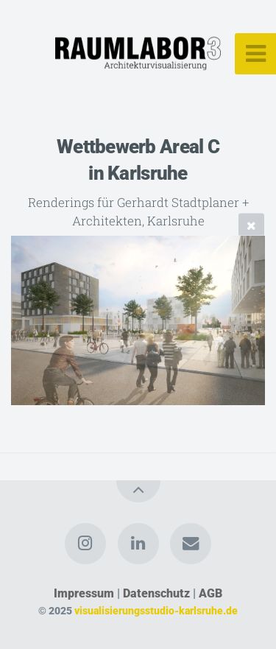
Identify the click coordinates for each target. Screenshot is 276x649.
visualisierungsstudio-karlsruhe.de (156, 611)
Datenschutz (156, 593)
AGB (210, 593)
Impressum (84, 593)
